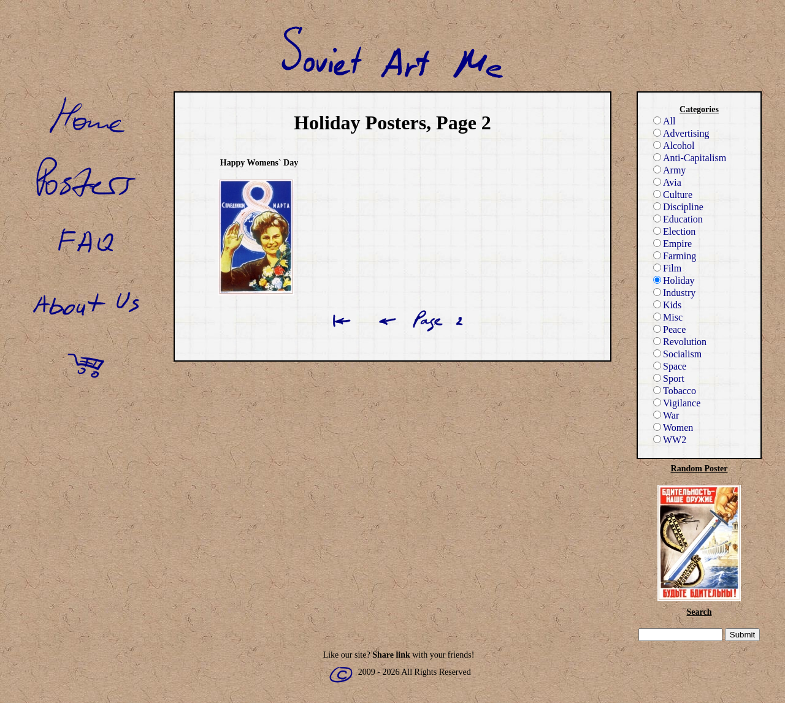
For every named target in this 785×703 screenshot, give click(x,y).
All (664, 121)
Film (667, 268)
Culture (672, 194)
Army (669, 170)
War (666, 415)
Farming (674, 256)
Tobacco (674, 391)
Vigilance (676, 403)
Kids (667, 305)
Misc (668, 317)
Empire (672, 243)
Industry (674, 292)
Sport (668, 378)
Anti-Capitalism (689, 158)
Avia (667, 182)
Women (673, 427)
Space (669, 366)
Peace (669, 329)
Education (678, 219)
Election (674, 231)
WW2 (669, 440)
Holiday (674, 280)
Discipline (678, 207)
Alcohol (674, 145)
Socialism (677, 354)
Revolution (679, 341)
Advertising (681, 133)
